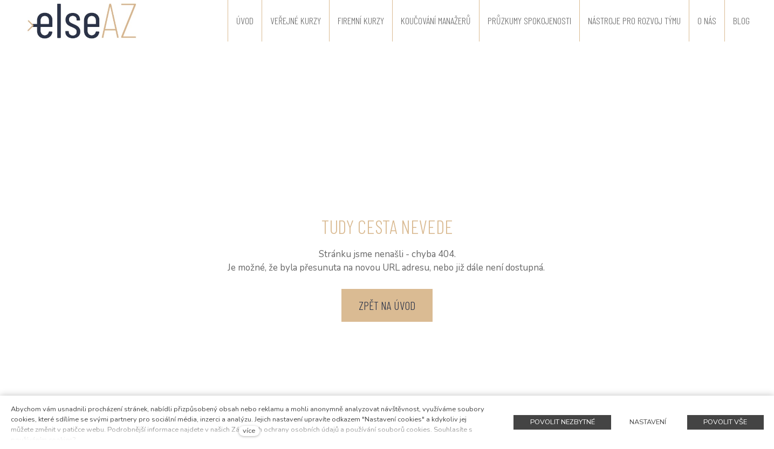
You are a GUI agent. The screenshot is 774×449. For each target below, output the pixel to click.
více (249, 431)
